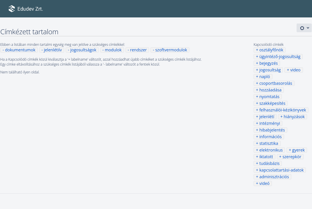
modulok (113, 50)
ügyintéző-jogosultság (279, 56)
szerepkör (291, 156)
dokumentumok (20, 50)
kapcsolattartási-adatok (281, 170)
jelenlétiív (53, 50)
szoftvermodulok (171, 50)
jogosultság (270, 70)
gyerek (298, 150)
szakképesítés (272, 103)
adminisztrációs (274, 176)
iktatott (266, 156)
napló (264, 76)
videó (264, 183)
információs (270, 136)
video (295, 70)
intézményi (269, 123)
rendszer (138, 50)
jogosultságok (83, 50)
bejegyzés (268, 63)
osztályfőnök (271, 50)
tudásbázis (269, 163)
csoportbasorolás (275, 83)
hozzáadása (270, 90)
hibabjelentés (272, 130)
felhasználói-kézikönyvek (282, 110)
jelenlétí (266, 116)
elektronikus (271, 150)
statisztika (268, 143)
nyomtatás (269, 96)
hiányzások (294, 116)
